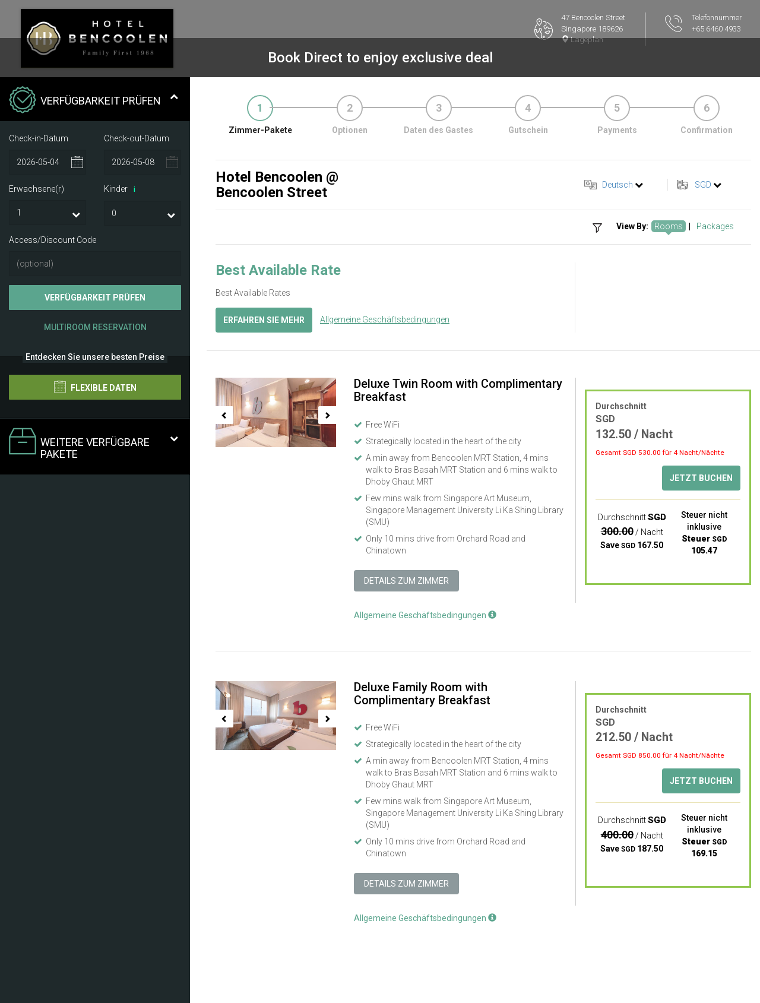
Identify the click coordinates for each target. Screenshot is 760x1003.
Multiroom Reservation (95, 327)
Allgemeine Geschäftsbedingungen (384, 319)
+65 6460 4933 (716, 28)
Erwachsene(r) (36, 189)
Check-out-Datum (136, 138)
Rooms (668, 226)
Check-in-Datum (38, 138)
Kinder (122, 189)
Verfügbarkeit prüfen (95, 297)
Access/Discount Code (52, 240)
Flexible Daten (95, 387)
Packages (715, 226)
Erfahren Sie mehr (264, 320)
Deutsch (617, 184)
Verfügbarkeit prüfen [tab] (93, 101)
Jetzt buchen (701, 478)
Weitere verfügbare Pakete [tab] (93, 444)
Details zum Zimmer (406, 581)
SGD (703, 184)
